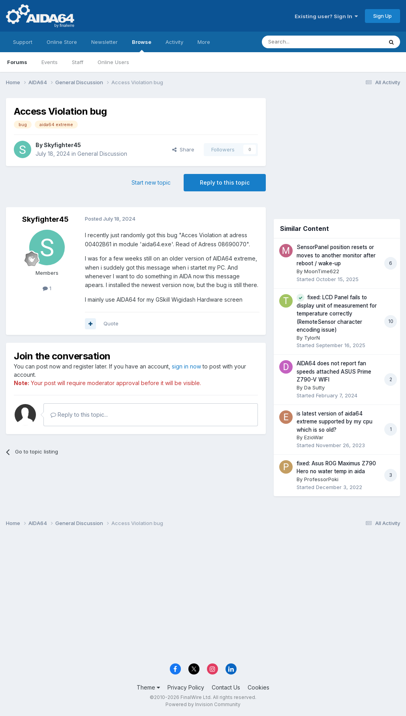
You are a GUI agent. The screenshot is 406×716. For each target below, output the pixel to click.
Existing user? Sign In (326, 16)
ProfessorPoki (321, 479)
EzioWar (313, 437)
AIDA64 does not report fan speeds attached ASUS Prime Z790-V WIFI (334, 371)
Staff (77, 62)
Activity (174, 42)
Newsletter (104, 42)
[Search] (302, 42)
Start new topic (151, 182)
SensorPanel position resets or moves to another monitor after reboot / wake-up (336, 255)
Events (49, 62)
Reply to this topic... (79, 414)
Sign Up (382, 16)
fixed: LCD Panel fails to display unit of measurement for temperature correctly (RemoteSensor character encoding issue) (337, 313)
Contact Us (226, 687)
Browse (141, 45)
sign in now (186, 366)
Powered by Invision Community (203, 704)
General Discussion (102, 153)
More (203, 42)
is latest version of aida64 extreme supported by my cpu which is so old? (334, 421)
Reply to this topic (225, 182)
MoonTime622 (321, 271)
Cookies (258, 687)
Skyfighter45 (62, 145)
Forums (17, 62)
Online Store (62, 42)
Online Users (113, 62)
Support (22, 42)
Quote (110, 323)
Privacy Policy (185, 687)
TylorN (312, 337)
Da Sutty (314, 387)
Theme (148, 687)
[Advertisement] (337, 151)
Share (183, 149)
